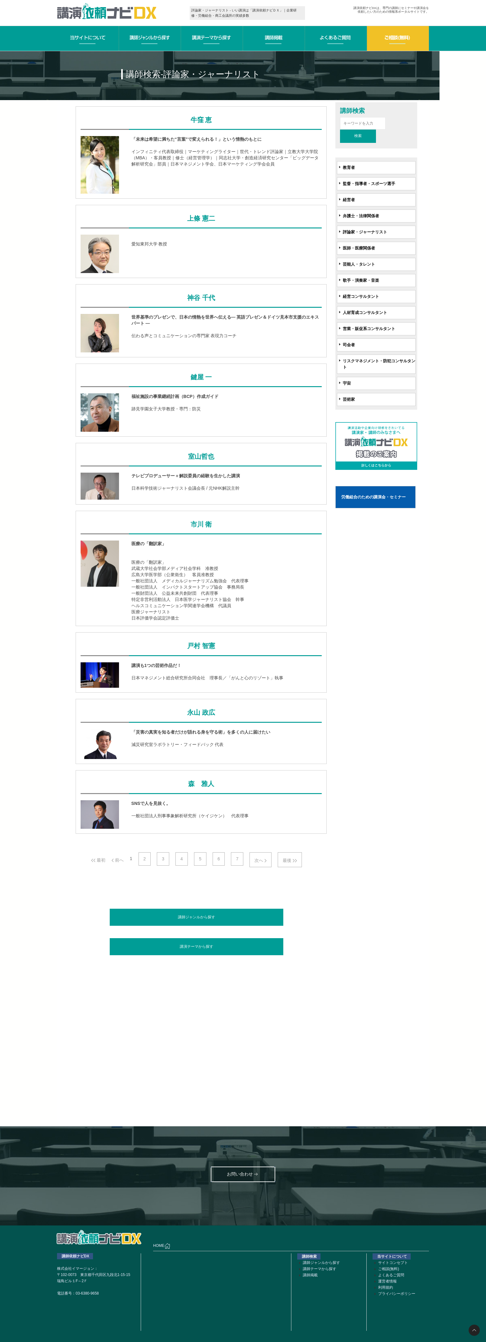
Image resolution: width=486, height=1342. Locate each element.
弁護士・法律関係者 (361, 216)
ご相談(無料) (388, 1269)
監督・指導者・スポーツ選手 (369, 183)
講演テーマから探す (196, 946)
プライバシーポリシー (396, 1293)
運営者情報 (387, 1281)
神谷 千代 (201, 298)
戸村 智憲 (201, 646)
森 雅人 (201, 784)
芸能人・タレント (359, 264)
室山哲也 (201, 456)
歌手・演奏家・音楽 (361, 280)
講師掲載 (310, 1275)
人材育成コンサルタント (365, 312)
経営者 (349, 199)
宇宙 (347, 383)
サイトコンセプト (393, 1262)
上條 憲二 (201, 218)
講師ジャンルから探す (196, 917)
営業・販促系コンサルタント (369, 328)
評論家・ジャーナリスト (365, 232)
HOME (161, 1246)
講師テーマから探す (319, 1269)
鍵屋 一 (201, 377)
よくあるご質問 (391, 1275)
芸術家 (349, 399)
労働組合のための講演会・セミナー (373, 497)
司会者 (349, 344)
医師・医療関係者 (359, 248)
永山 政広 (201, 712)
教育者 (349, 167)
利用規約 (385, 1287)
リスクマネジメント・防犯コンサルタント (379, 364)
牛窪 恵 (201, 120)
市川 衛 (201, 524)
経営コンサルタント (361, 296)
